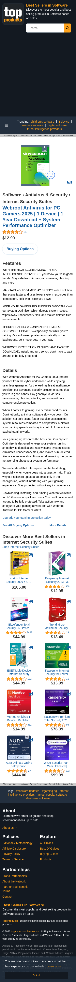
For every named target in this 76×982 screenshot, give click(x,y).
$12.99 (8, 238)
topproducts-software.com (25, 931)
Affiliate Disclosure (14, 848)
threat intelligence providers (44, 129)
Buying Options (20, 249)
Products (45, 859)
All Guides (46, 843)
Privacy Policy (11, 853)
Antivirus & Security (46, 194)
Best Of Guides (49, 848)
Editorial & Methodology (17, 843)
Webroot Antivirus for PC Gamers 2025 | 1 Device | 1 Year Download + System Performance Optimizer (32, 216)
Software (11, 194)
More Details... (59, 525)
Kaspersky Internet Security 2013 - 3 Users (57, 580)
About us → (9, 827)
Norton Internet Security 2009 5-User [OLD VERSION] (19, 580)
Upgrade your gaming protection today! (26, 517)
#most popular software (52, 794)
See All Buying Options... (19, 525)
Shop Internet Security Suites (20, 547)
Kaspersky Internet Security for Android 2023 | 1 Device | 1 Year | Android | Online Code (57, 672)
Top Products (10, 920)
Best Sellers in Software (47, 5)
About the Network (14, 881)
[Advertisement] (38, 76)
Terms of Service (13, 859)
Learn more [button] (54, 966)
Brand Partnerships (14, 876)
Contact (7, 896)
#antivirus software (38, 798)
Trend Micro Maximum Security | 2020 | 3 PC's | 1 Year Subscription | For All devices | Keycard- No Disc (57, 626)
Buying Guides (49, 853)
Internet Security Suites (27, 201)
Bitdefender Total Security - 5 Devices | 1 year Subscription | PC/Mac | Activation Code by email (19, 626)
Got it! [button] (36, 975)
